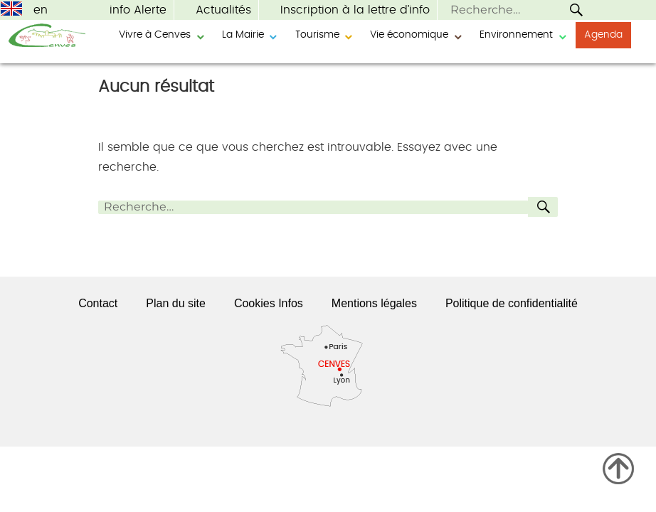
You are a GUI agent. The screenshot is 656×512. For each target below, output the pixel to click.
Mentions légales (374, 303)
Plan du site (176, 303)
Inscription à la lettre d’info (355, 10)
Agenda (603, 35)
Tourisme (317, 35)
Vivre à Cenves (155, 35)
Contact (97, 303)
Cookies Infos (268, 303)
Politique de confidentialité (511, 303)
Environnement (516, 35)
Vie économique (409, 35)
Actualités (223, 10)
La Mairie (243, 35)
